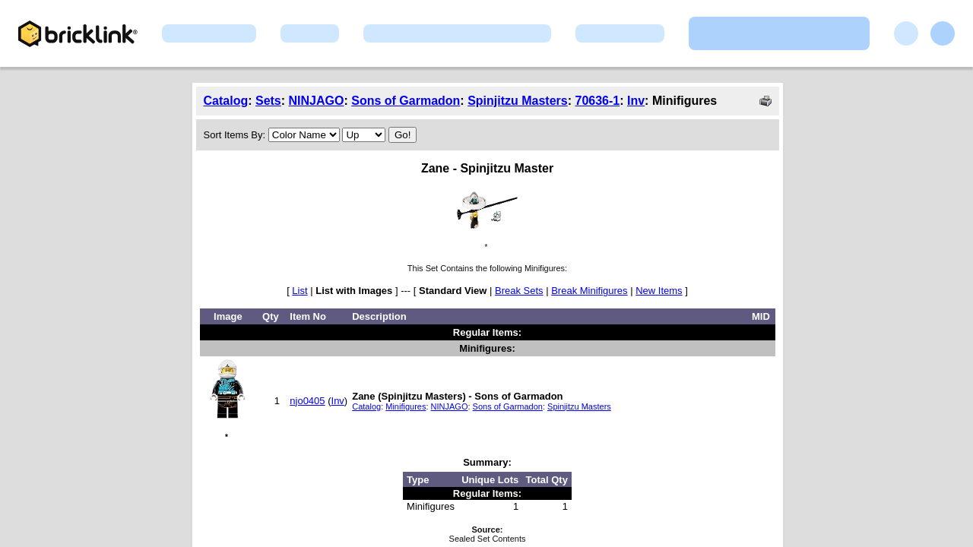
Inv (636, 100)
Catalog (226, 100)
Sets (268, 100)
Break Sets (519, 290)
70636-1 (597, 100)
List (299, 290)
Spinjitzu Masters (517, 100)
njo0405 (307, 400)
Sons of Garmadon (405, 100)
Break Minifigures (589, 290)
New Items (658, 290)
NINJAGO (316, 100)
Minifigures (405, 406)
